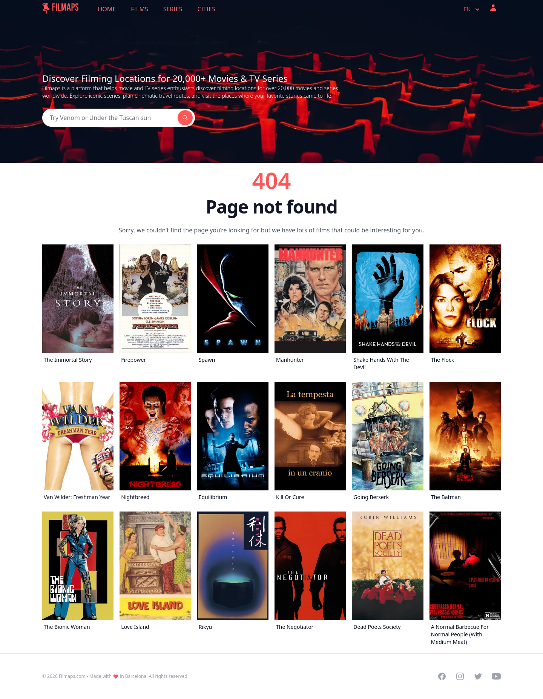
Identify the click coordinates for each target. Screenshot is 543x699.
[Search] (110, 118)
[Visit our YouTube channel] (496, 676)
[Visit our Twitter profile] (478, 676)
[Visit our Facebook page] (441, 676)
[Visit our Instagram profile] (460, 676)
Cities (206, 9)
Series (173, 9)
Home (107, 9)
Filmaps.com (72, 676)
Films (139, 9)
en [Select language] (472, 9)
